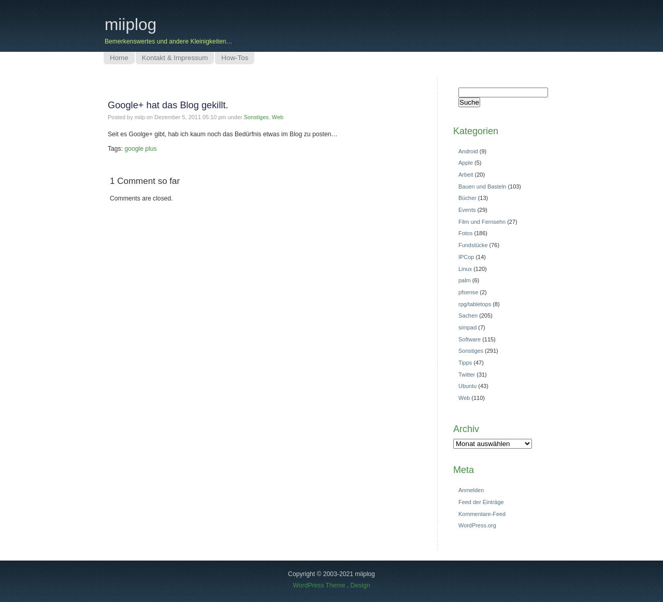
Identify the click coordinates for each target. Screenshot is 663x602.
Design (360, 585)
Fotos (465, 233)
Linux (465, 269)
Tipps (465, 363)
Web (277, 117)
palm (464, 280)
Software (469, 339)
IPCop (466, 257)
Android (468, 151)
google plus (140, 148)
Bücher (467, 198)
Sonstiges (256, 117)
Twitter (466, 374)
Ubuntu (467, 386)
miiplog (130, 24)
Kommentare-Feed (482, 514)
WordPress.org (477, 525)
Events (466, 210)
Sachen (468, 315)
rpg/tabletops (474, 304)
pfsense (468, 292)
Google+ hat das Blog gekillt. (168, 104)
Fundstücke (473, 245)
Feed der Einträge (481, 502)
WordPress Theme (319, 585)
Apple (465, 163)
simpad (467, 327)
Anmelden (471, 490)
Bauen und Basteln (482, 186)
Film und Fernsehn (482, 222)
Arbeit (465, 174)
